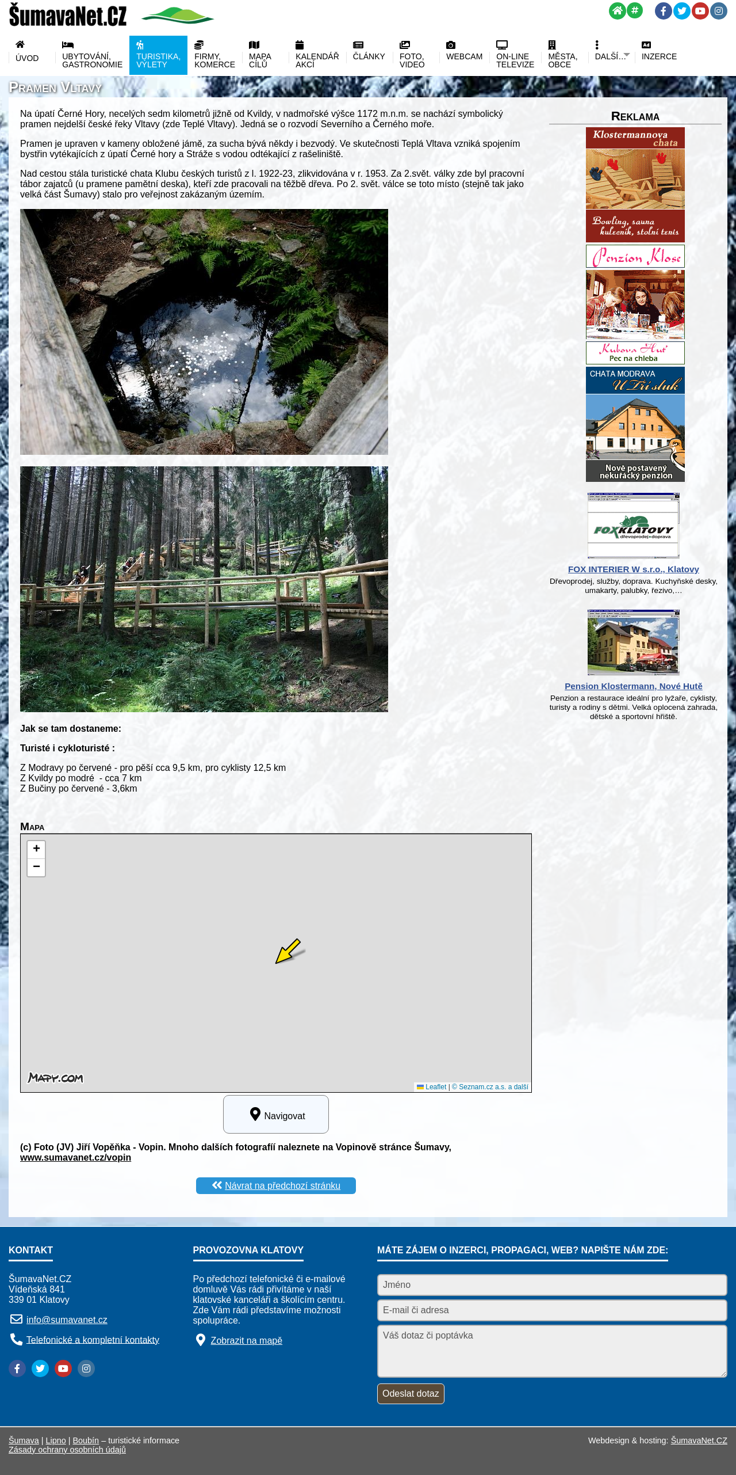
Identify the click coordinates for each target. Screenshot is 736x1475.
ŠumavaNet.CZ (699, 1440)
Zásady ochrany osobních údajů (67, 1449)
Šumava (24, 1440)
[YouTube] (700, 11)
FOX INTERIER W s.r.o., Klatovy (633, 569)
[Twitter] (682, 11)
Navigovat (276, 1114)
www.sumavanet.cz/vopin (75, 1157)
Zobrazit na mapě (247, 1340)
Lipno (56, 1440)
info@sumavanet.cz (67, 1320)
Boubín (86, 1440)
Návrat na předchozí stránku (282, 1186)
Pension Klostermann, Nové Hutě (634, 686)
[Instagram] (718, 11)
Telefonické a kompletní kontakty (92, 1339)
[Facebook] (663, 11)
